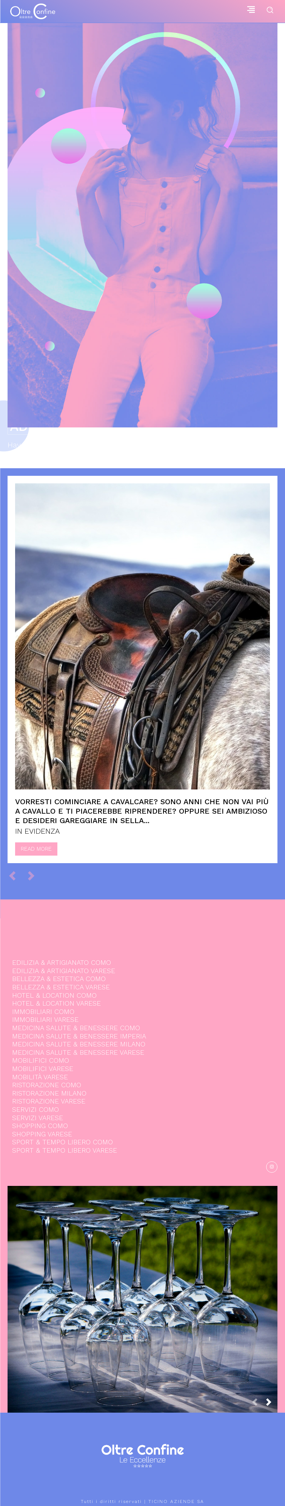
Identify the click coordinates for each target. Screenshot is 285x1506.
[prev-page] (16, 876)
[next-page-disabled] (34, 876)
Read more (36, 848)
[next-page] (271, 1404)
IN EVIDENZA (37, 831)
